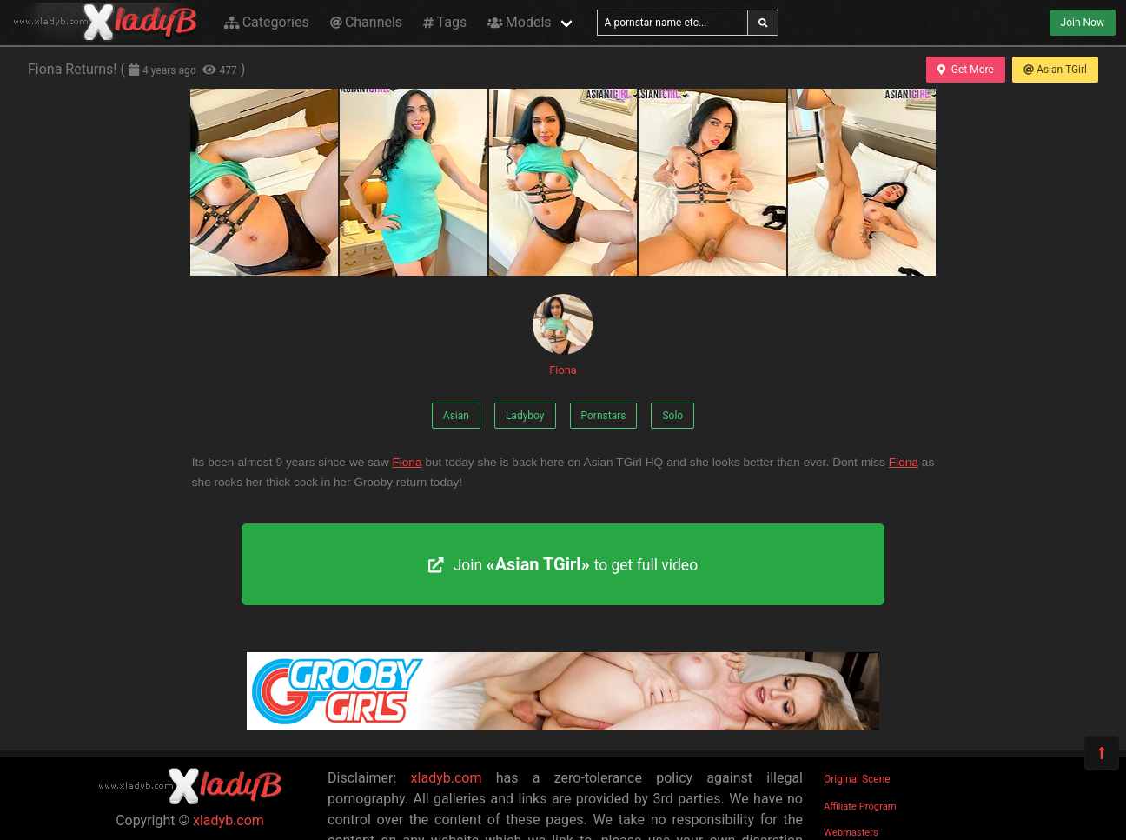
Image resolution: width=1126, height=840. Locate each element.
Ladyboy (525, 416)
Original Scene (857, 779)
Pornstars (603, 416)
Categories (266, 22)
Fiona (563, 335)
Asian (456, 416)
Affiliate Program (860, 806)
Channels (366, 22)
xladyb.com (228, 820)
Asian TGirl (1055, 69)
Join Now (1082, 23)
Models (519, 22)
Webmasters (851, 832)
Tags (445, 22)
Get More (965, 69)
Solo (672, 416)
